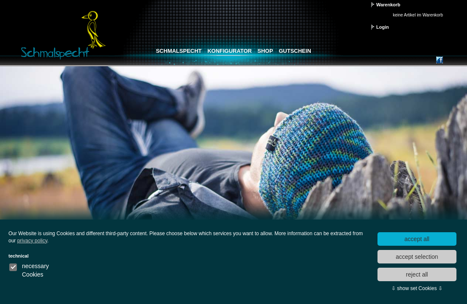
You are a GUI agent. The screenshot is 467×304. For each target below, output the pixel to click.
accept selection (417, 256)
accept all (417, 239)
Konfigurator (229, 51)
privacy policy (32, 241)
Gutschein (295, 51)
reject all (417, 274)
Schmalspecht (178, 51)
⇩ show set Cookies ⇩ (417, 288)
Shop (265, 51)
